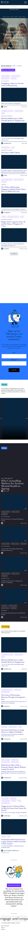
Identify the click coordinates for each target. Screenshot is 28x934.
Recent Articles (6, 66)
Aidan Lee (7, 706)
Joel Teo (7, 248)
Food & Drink (5, 798)
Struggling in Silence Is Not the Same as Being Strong (12, 84)
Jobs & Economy (19, 25)
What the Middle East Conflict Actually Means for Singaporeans (12, 119)
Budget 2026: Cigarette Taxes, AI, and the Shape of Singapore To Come (13, 224)
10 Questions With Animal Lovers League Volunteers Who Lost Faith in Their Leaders (13, 842)
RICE (13, 47)
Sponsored (18, 28)
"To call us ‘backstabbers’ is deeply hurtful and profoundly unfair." (12, 846)
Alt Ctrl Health (5, 81)
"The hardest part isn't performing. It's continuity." (13, 209)
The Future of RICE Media (10, 153)
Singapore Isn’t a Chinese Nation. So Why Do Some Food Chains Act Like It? (13, 808)
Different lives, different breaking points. (11, 103)
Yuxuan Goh (7, 739)
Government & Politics (13, 216)
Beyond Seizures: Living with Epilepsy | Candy (12, 520)
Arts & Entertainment (7, 179)
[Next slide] (26, 34)
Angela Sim (7, 212)
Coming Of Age (5, 578)
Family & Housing (9, 25)
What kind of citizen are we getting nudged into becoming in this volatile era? (12, 244)
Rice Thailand (5, 926)
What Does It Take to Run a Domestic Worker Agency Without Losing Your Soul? (13, 767)
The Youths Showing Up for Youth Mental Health (13, 613)
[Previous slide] (1, 34)
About (3, 927)
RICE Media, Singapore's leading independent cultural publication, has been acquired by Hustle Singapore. (14, 171)
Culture (19, 66)
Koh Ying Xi (7, 815)
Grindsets (3, 184)
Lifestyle (4, 182)
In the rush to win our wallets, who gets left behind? (13, 812)
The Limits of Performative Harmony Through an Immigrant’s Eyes (13, 697)
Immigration (18, 689)
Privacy (3, 929)
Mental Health (10, 28)
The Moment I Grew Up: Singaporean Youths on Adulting (12, 581)
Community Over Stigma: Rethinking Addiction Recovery (12, 549)
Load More (14, 254)
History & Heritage (18, 179)
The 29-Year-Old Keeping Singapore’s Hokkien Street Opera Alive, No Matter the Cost (13, 189)
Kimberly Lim (8, 143)
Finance (4, 216)
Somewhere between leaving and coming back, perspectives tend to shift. (12, 735)
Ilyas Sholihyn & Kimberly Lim (12, 850)
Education (4, 605)
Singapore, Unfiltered (6, 116)
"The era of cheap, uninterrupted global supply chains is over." (12, 139)
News (14, 66)
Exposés (4, 836)
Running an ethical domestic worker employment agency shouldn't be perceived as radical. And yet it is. (13, 773)
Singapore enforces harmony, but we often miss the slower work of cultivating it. (13, 702)
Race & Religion (5, 692)
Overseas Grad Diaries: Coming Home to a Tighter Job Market (12, 731)
